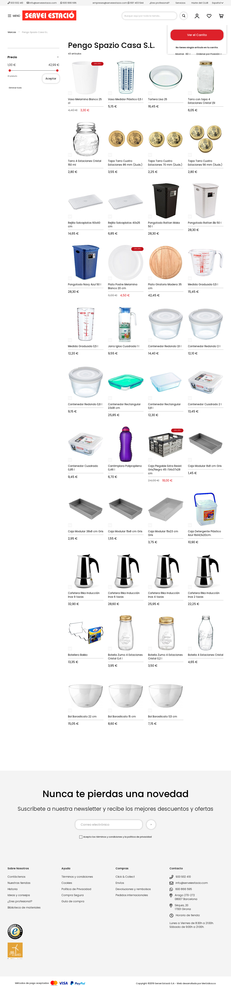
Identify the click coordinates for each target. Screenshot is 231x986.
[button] (217, 3)
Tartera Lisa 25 (157, 99)
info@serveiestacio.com (42, 2)
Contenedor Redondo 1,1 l (204, 346)
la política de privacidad (138, 836)
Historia (13, 889)
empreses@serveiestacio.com (110, 2)
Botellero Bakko (77, 655)
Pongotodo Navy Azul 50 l (84, 284)
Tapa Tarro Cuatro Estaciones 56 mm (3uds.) (205, 162)
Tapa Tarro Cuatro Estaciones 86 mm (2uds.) (125, 162)
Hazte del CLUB (199, 2)
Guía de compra (72, 901)
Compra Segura (72, 895)
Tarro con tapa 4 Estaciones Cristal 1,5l (201, 101)
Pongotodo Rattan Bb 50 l (204, 223)
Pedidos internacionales (132, 895)
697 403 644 (136, 2)
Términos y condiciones (77, 877)
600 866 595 (68, 2)
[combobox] (149, 15)
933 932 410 (16, 2)
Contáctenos (16, 877)
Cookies (66, 883)
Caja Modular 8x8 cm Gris (205, 466)
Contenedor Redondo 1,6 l (164, 346)
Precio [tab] (12, 57)
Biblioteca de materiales (24, 907)
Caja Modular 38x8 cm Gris (85, 531)
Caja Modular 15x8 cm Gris (125, 531)
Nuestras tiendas (19, 883)
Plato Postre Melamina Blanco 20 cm (122, 286)
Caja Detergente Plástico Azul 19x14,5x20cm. (204, 533)
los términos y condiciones (107, 836)
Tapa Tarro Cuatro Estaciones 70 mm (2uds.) (165, 162)
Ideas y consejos (19, 895)
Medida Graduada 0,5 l (203, 284)
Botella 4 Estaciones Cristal (205, 655)
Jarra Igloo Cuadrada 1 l (123, 346)
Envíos (120, 883)
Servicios (180, 2)
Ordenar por (203, 53)
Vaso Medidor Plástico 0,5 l (125, 99)
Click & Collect (125, 877)
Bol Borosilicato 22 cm (82, 716)
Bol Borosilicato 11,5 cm (162, 716)
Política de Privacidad (76, 889)
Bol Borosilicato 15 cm (122, 716)
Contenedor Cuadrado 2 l (204, 404)
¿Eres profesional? (160, 2)
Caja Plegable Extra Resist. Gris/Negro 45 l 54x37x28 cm (165, 469)
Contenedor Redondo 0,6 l (85, 404)
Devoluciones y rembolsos (133, 889)
